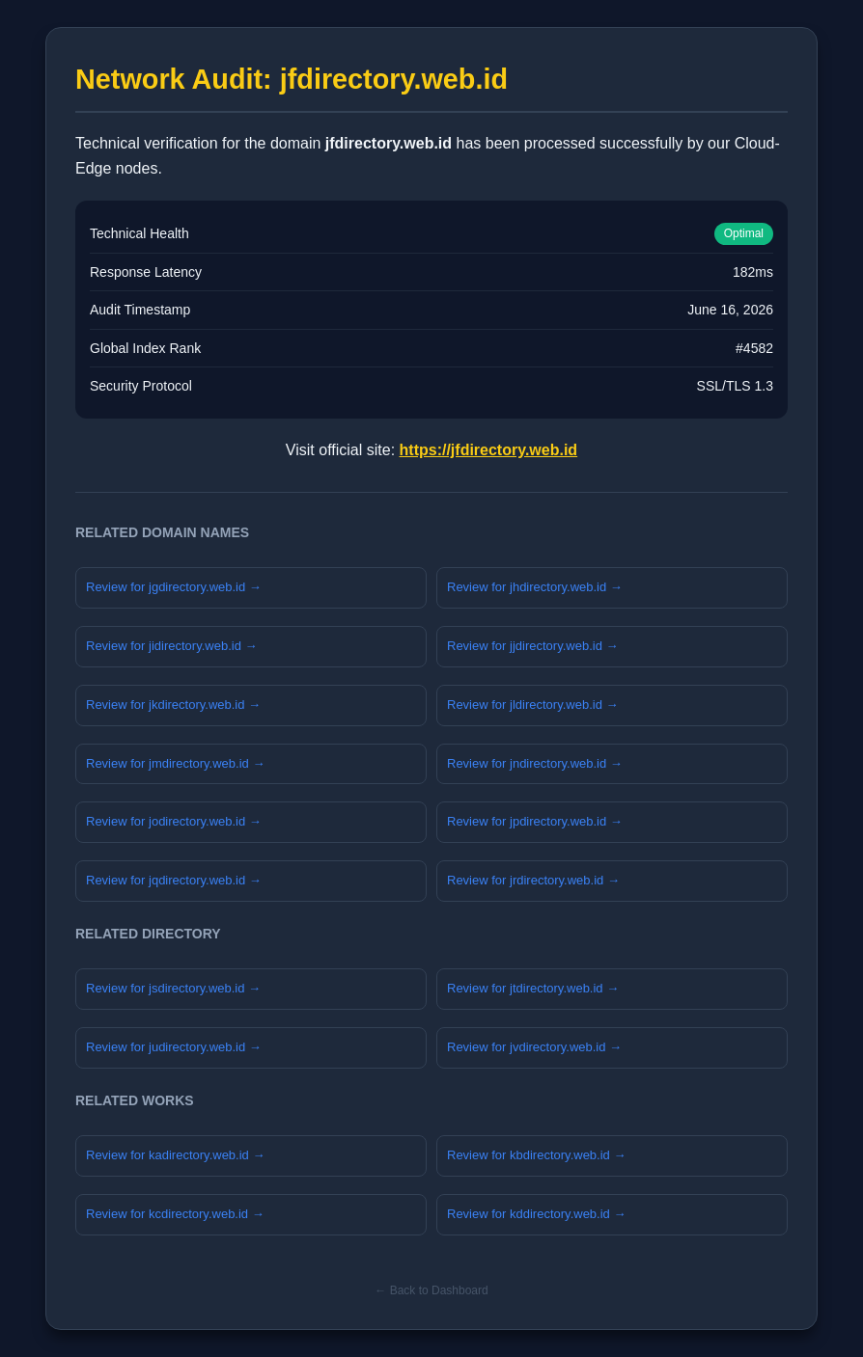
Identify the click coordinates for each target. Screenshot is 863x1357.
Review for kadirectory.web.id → (175, 1155)
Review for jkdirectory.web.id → (173, 704)
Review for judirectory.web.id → (174, 1047)
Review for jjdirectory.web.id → (532, 645)
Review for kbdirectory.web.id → (536, 1155)
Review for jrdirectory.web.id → (533, 880)
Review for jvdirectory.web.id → (534, 1047)
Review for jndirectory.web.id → (535, 763)
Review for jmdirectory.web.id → (175, 763)
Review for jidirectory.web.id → (171, 645)
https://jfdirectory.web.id (489, 450)
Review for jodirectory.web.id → (174, 821)
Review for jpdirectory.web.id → (535, 821)
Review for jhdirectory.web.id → (535, 587)
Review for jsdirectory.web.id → (173, 988)
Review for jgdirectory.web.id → (174, 587)
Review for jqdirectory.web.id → (174, 880)
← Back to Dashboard (431, 1290)
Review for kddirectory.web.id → (536, 1214)
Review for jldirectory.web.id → (532, 704)
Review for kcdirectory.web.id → (175, 1214)
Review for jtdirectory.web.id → (533, 988)
